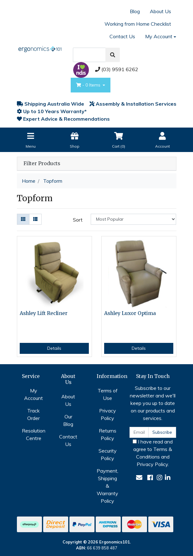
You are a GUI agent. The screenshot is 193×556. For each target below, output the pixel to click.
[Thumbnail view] (23, 219)
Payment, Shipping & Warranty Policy (107, 486)
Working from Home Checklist (137, 24)
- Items (89, 85)
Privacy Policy (107, 414)
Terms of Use (108, 394)
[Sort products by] (133, 219)
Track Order (33, 414)
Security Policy (108, 454)
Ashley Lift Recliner (44, 313)
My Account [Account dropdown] (158, 36)
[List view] (35, 219)
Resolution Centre (33, 434)
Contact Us (122, 36)
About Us (160, 11)
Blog (135, 11)
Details (54, 348)
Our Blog (68, 420)
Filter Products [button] (41, 163)
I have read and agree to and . (153, 452)
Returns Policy (107, 434)
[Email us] (139, 477)
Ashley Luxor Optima (130, 313)
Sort (78, 220)
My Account (33, 394)
